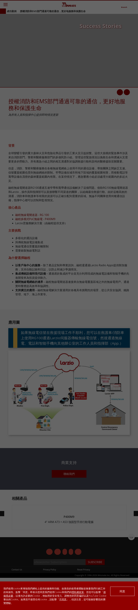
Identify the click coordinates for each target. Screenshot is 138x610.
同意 (122, 591)
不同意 (62, 599)
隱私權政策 (78, 592)
